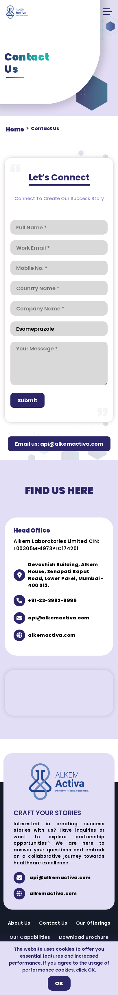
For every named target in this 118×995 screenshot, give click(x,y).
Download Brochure (84, 937)
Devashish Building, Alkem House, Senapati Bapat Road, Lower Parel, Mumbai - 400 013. (66, 575)
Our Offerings (93, 923)
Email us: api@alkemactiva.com (59, 443)
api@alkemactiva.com (58, 617)
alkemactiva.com (51, 635)
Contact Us (53, 923)
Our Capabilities (30, 937)
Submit (27, 400)
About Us (19, 923)
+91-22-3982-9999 (52, 600)
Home (15, 129)
